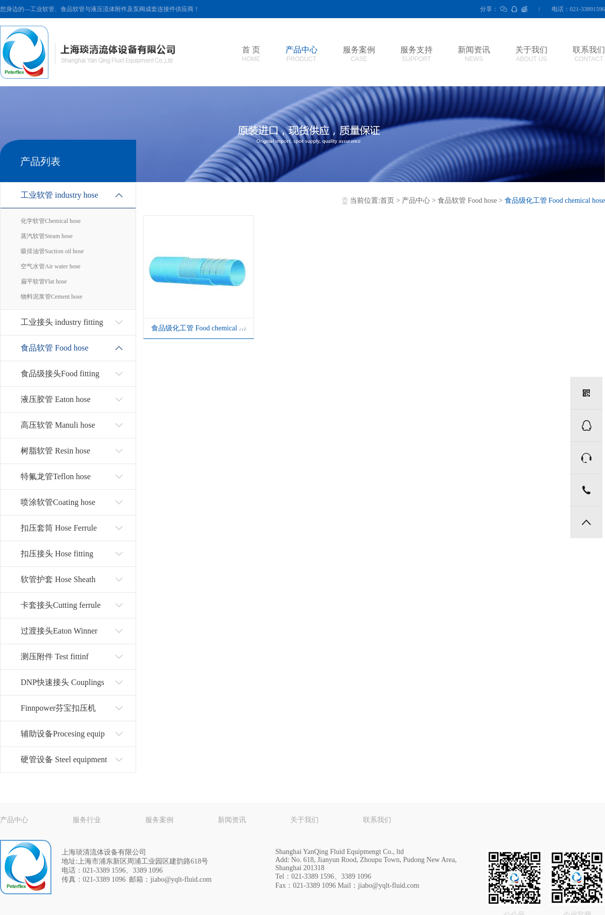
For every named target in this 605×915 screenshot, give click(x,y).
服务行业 (87, 820)
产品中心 (301, 54)
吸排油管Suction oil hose (52, 251)
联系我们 (589, 54)
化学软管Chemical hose (51, 220)
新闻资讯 (474, 54)
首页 (387, 200)
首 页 (251, 54)
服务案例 (359, 54)
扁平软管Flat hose (44, 281)
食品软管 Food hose (467, 200)
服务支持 (416, 54)
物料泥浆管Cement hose (51, 296)
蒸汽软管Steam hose (47, 236)
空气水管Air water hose (51, 266)
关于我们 (531, 54)
